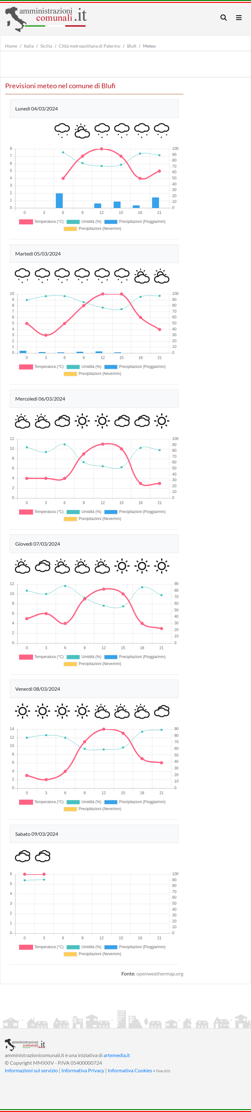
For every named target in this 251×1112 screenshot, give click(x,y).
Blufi (131, 46)
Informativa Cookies (130, 1070)
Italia (29, 46)
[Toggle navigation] (223, 18)
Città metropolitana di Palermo (89, 46)
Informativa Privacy (82, 1070)
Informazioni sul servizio (31, 1070)
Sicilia (46, 46)
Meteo (149, 46)
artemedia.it (117, 1055)
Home (11, 46)
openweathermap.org (159, 973)
